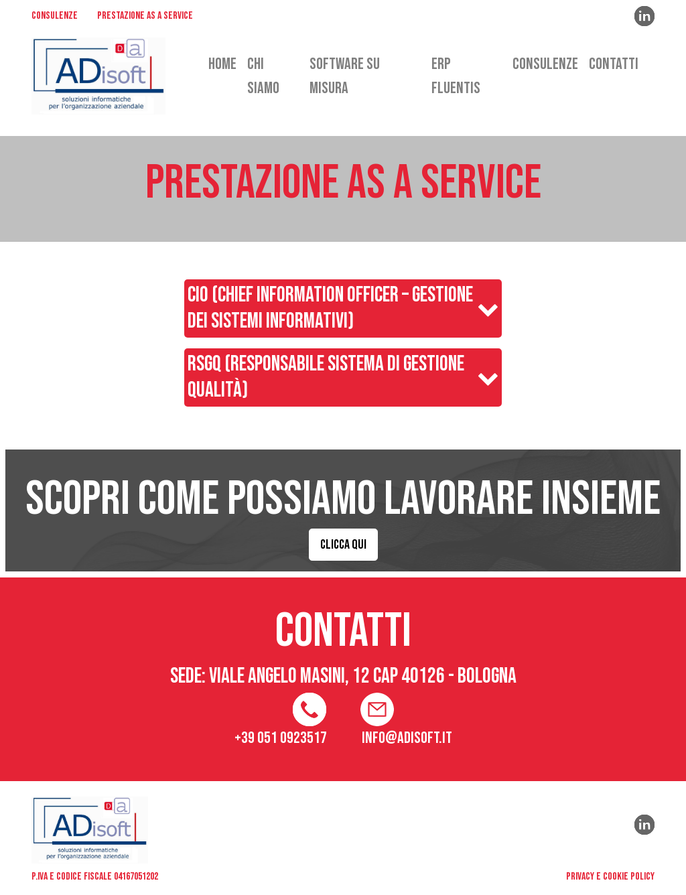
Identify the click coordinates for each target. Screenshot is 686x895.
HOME (222, 64)
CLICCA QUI (343, 545)
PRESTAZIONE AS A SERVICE (145, 16)
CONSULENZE (54, 16)
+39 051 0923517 (280, 738)
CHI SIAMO (263, 76)
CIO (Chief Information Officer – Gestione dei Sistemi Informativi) (330, 308)
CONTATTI (613, 64)
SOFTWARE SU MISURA (345, 76)
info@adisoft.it (407, 738)
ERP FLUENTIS (455, 76)
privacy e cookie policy (610, 876)
